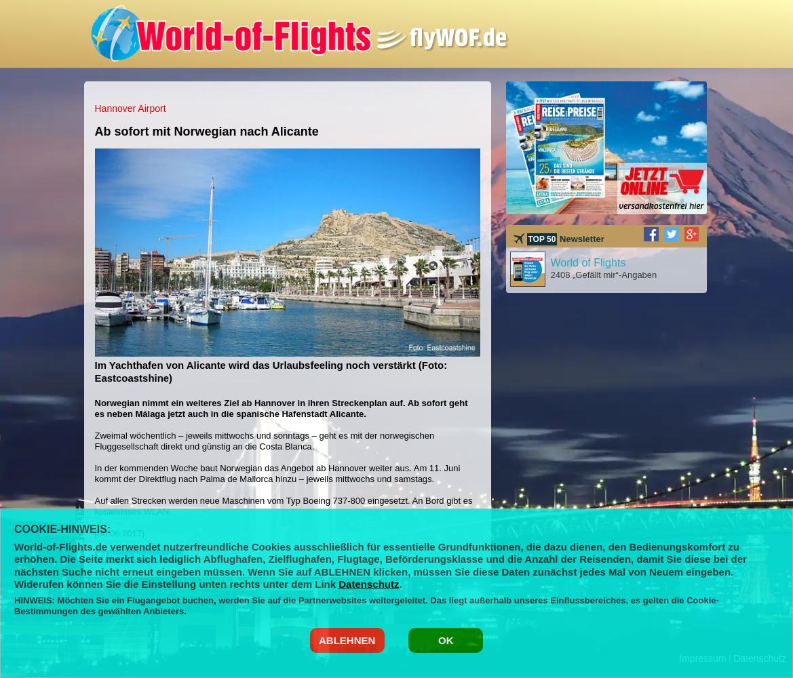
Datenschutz (369, 584)
